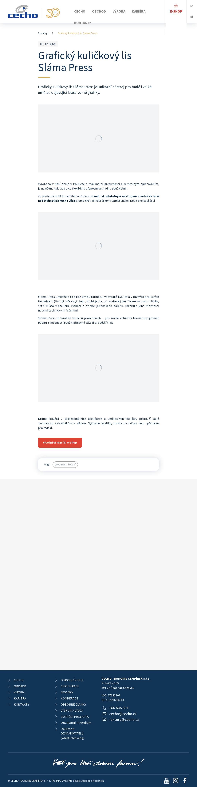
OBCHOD (99, 11)
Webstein (98, 780)
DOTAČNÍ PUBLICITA (75, 716)
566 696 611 (119, 708)
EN (192, 5)
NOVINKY (67, 692)
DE (192, 17)
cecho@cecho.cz (123, 713)
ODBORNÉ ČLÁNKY (73, 704)
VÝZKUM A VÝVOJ (72, 710)
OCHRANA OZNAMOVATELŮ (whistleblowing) (72, 733)
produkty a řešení (65, 464)
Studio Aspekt (81, 780)
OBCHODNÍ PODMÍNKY (76, 723)
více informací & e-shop (60, 442)
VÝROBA (119, 11)
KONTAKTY (82, 23)
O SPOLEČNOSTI (72, 680)
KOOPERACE (69, 698)
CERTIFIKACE (70, 686)
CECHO (79, 11)
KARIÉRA (138, 11)
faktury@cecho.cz (124, 719)
